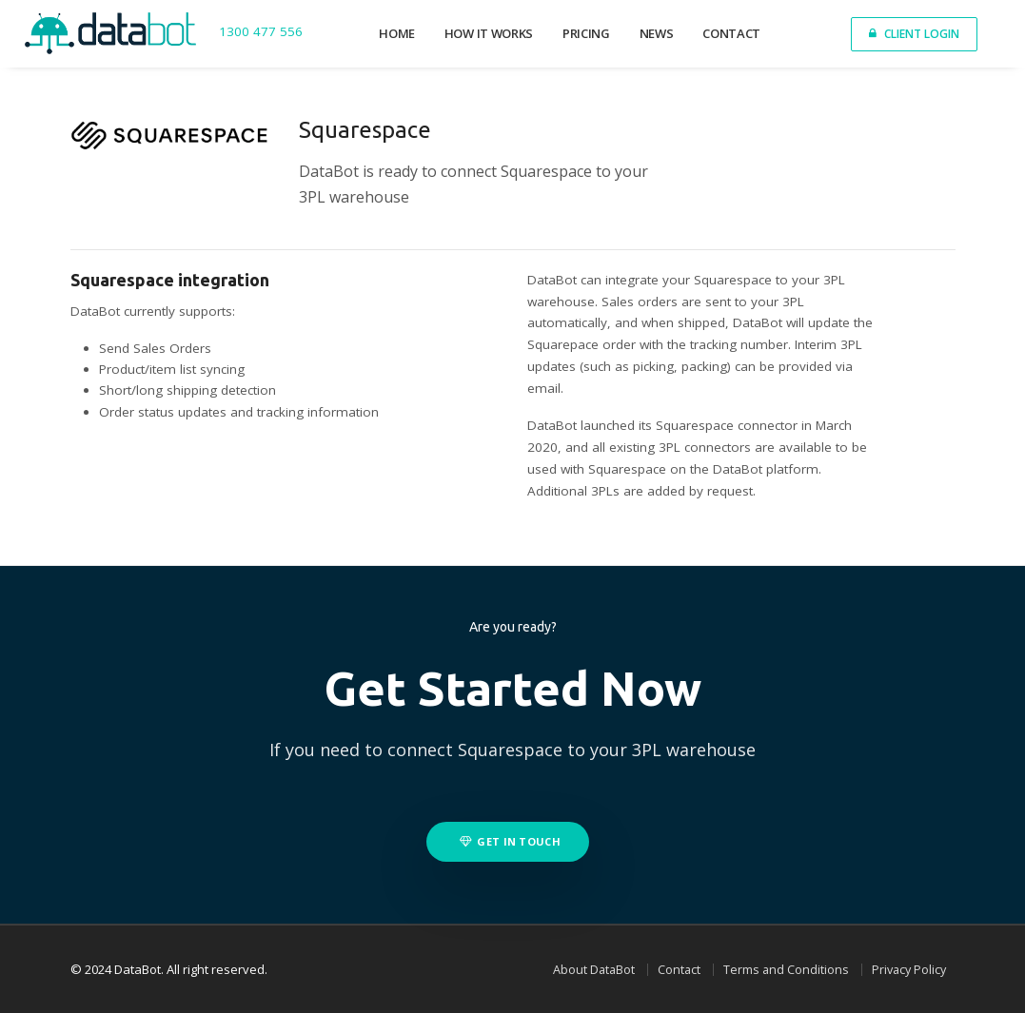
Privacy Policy (909, 970)
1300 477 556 (261, 32)
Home (397, 33)
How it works (488, 33)
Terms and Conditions (786, 970)
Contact (731, 33)
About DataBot (594, 970)
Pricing (586, 33)
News (657, 33)
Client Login (914, 34)
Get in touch (510, 841)
